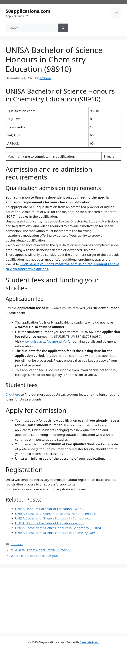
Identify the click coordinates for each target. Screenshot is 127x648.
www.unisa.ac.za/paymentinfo (44, 341)
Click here (13, 394)
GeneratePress (89, 642)
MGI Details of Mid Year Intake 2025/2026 (41, 550)
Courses (17, 544)
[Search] (63, 28)
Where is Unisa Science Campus (34, 555)
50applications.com (28, 11)
